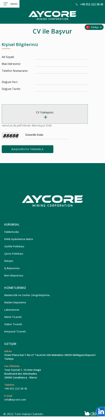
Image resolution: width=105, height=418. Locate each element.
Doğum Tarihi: (11, 89)
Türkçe (94, 27)
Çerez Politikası (13, 253)
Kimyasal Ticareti (15, 331)
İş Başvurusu (12, 268)
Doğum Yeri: (10, 82)
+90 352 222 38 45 (89, 4)
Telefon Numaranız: (15, 71)
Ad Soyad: (8, 57)
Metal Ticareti (13, 317)
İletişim (8, 261)
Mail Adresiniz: (11, 64)
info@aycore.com (15, 399)
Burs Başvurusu (13, 275)
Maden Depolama (15, 302)
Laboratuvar (11, 309)
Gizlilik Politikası (14, 246)
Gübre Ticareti (13, 324)
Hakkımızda (11, 231)
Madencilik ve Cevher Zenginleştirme (27, 295)
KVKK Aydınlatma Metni (18, 239)
